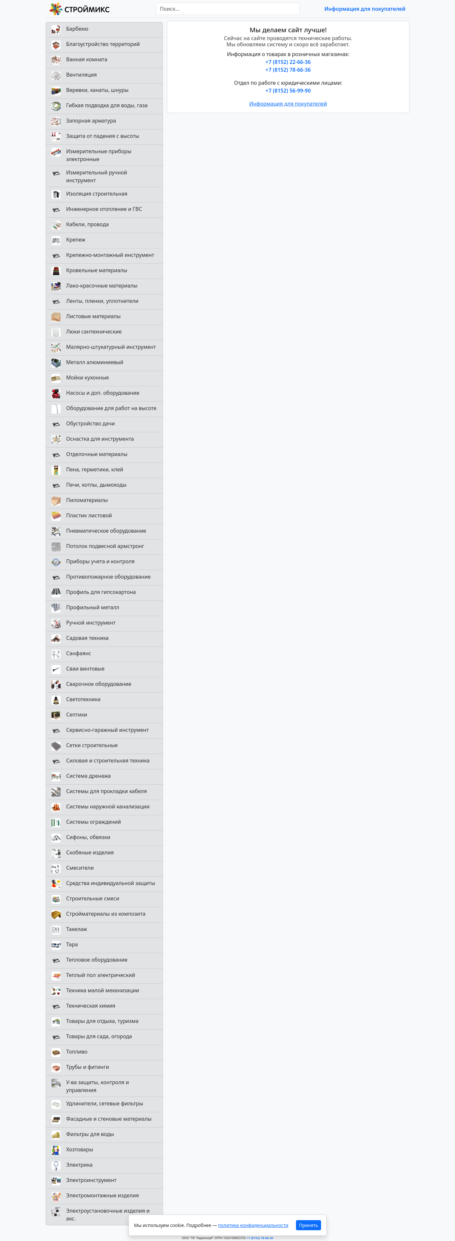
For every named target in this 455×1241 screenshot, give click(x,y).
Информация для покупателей (364, 8)
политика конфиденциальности (253, 1225)
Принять (308, 1225)
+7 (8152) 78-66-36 (288, 69)
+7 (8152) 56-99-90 (288, 90)
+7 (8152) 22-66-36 (288, 62)
